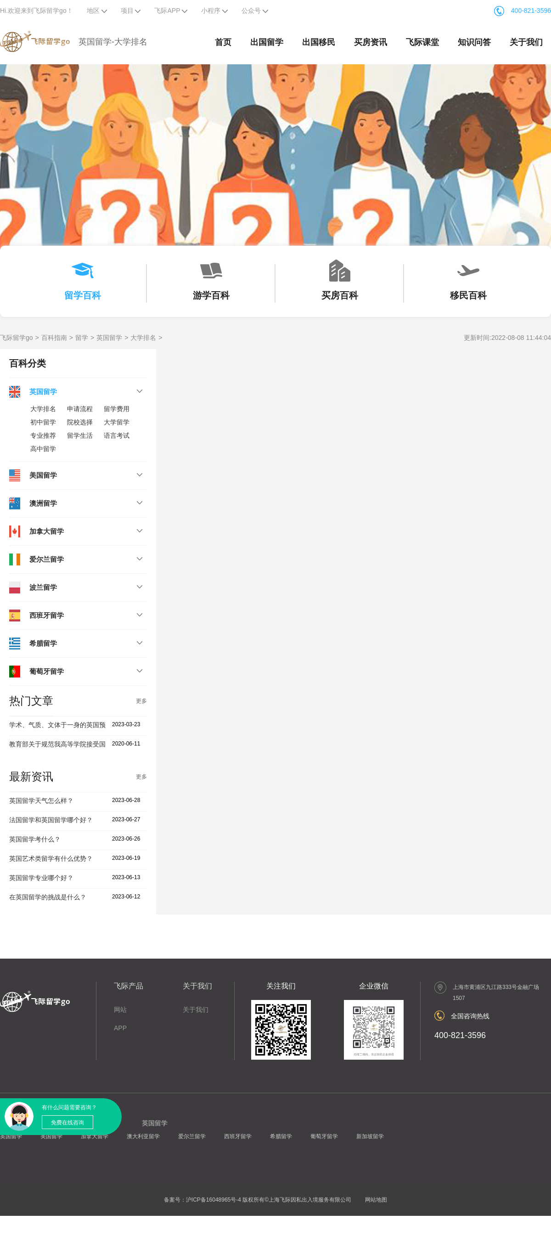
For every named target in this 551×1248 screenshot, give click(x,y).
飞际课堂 (422, 42)
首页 (223, 42)
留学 (81, 337)
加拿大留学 (94, 1136)
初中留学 (43, 422)
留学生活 (80, 435)
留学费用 (116, 409)
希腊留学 (281, 1136)
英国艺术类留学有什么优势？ (51, 858)
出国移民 (318, 42)
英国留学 (109, 337)
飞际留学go (16, 337)
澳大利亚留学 (143, 1136)
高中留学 (43, 449)
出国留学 (266, 42)
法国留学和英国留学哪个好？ (51, 820)
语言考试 (116, 435)
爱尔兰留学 (192, 1136)
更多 (141, 701)
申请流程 (80, 409)
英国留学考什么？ (35, 839)
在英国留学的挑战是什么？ (47, 897)
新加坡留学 (370, 1136)
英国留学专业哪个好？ (41, 877)
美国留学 (51, 1136)
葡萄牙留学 (324, 1136)
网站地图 (376, 1200)
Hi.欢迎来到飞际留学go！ (36, 10)
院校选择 (80, 422)
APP (120, 1028)
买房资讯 (370, 42)
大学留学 (116, 422)
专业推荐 (43, 435)
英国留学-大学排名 (113, 41)
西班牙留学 (238, 1136)
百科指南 (54, 337)
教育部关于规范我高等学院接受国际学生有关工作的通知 (89, 744)
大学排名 (143, 337)
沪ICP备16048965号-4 (213, 1200)
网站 (120, 1009)
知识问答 (474, 42)
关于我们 (526, 42)
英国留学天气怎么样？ (41, 800)
